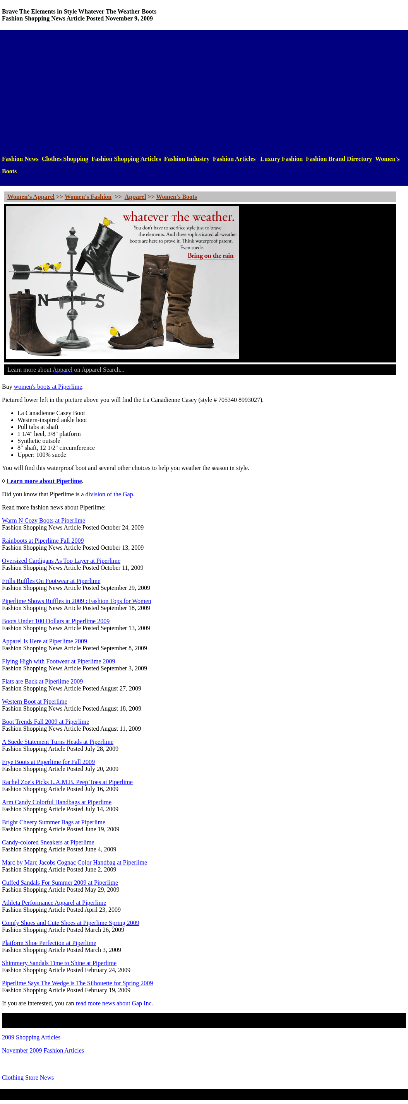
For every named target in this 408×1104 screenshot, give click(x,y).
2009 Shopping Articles (31, 1037)
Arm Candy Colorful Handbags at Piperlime (56, 802)
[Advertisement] (204, 92)
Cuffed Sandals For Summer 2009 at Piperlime (60, 882)
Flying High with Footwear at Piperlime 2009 (58, 661)
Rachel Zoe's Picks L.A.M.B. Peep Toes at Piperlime (67, 782)
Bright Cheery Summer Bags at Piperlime (53, 822)
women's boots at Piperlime (48, 386)
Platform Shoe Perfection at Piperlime (49, 943)
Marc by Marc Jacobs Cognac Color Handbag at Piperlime (74, 862)
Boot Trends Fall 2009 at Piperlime (45, 721)
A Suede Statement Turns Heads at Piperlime (57, 741)
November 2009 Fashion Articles (43, 1050)
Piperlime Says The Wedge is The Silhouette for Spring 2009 (77, 983)
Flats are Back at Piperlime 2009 (42, 681)
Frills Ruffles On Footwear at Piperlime (51, 581)
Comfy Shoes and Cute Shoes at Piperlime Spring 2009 (70, 922)
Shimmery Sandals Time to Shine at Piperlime (59, 963)
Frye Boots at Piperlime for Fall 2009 (48, 762)
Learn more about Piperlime (44, 481)
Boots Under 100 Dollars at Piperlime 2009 (56, 621)
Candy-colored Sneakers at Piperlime (48, 842)
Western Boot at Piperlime (34, 701)
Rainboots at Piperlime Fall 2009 (43, 540)
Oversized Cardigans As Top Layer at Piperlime (61, 560)
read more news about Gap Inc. (114, 1003)
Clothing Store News (28, 1077)
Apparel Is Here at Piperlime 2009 (44, 641)
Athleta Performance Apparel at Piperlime (54, 902)
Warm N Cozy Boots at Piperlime (43, 520)
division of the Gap (109, 494)
